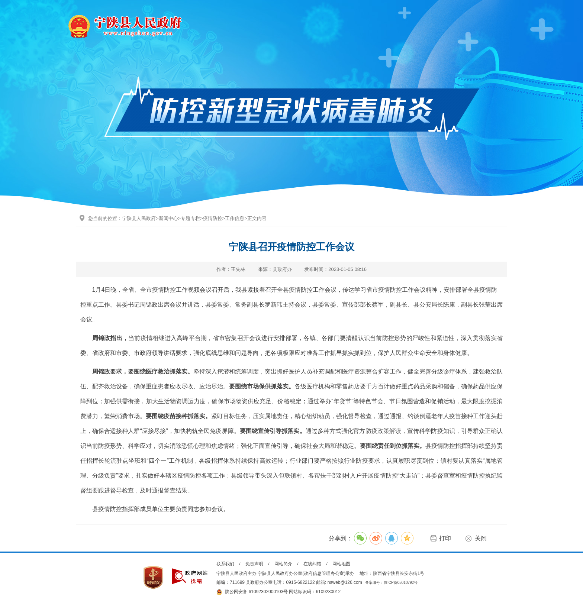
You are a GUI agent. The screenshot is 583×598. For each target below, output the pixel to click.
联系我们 (225, 563)
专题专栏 (190, 218)
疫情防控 (212, 218)
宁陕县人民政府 (139, 218)
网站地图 (341, 563)
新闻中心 (168, 218)
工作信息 (234, 218)
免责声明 (254, 563)
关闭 (481, 538)
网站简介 (283, 563)
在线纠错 (312, 563)
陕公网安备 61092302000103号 (252, 592)
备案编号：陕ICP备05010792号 (391, 583)
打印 (445, 538)
